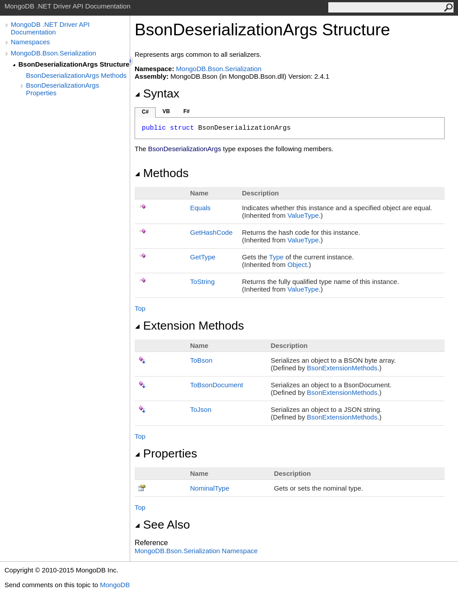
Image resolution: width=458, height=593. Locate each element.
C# (145, 112)
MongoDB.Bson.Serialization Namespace (196, 551)
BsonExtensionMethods (342, 368)
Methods (162, 173)
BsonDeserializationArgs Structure (73, 64)
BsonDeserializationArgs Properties (62, 89)
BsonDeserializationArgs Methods (76, 75)
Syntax (157, 93)
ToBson (201, 360)
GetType (203, 257)
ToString (202, 281)
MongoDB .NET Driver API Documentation (50, 28)
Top (140, 308)
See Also (162, 524)
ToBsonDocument (216, 385)
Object (297, 264)
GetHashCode (211, 232)
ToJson (201, 409)
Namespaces (30, 42)
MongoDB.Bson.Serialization (53, 53)
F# (186, 111)
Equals (200, 208)
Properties (166, 453)
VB (166, 111)
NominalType (209, 488)
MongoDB (115, 585)
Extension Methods (189, 325)
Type (276, 257)
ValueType (303, 215)
